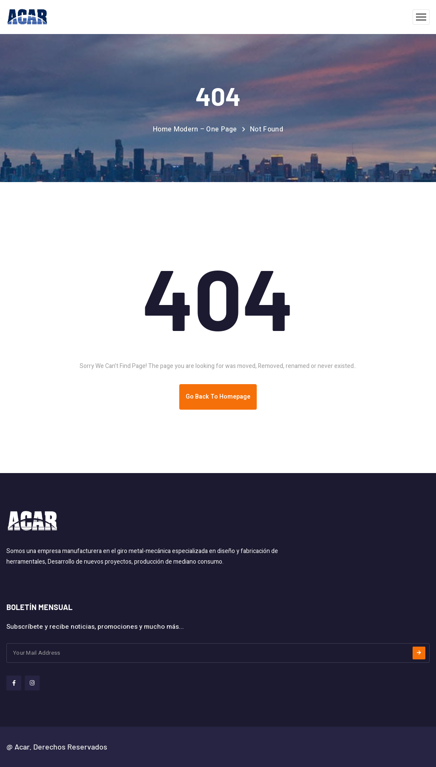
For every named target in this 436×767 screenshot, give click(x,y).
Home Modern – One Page (195, 129)
